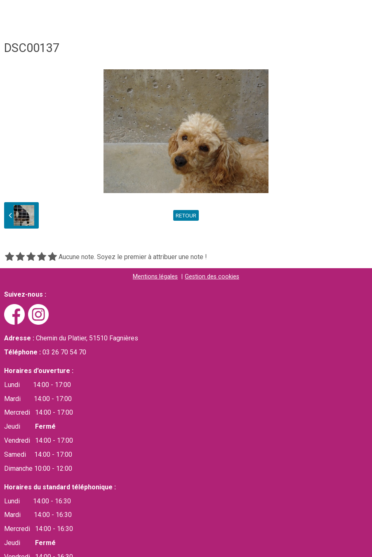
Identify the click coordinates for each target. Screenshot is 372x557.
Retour (186, 215)
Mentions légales (155, 276)
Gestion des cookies (212, 276)
